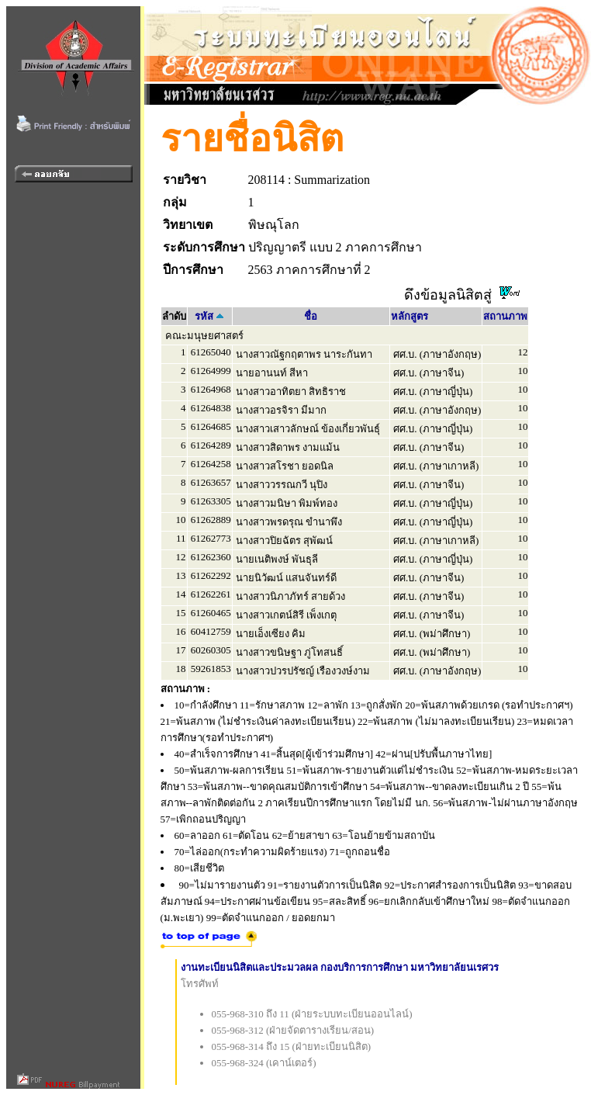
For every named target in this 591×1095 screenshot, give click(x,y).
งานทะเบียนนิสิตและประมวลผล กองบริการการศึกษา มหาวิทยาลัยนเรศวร (340, 967)
